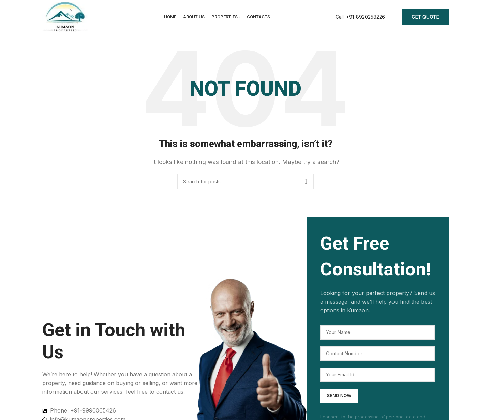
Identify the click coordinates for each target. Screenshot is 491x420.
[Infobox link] (360, 17)
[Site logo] (65, 16)
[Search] (245, 181)
